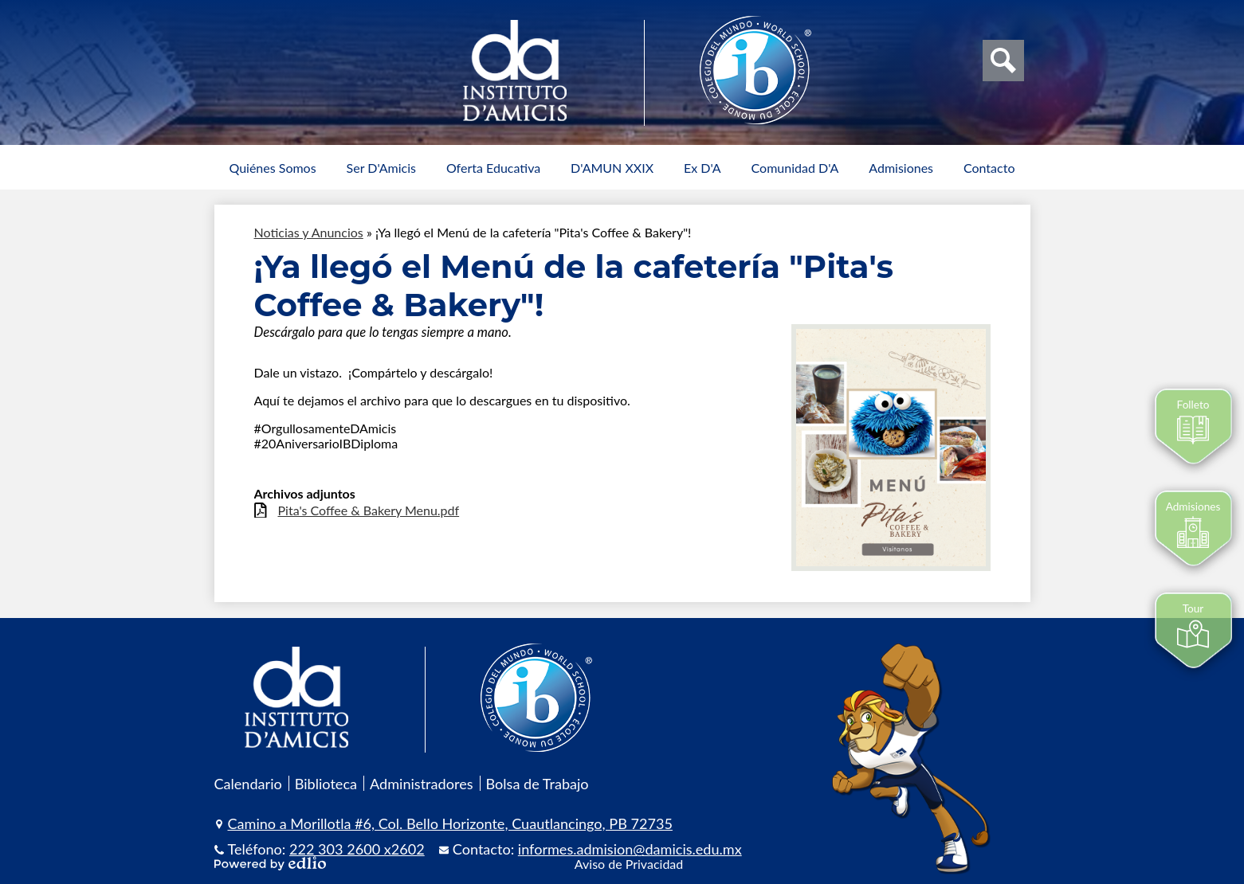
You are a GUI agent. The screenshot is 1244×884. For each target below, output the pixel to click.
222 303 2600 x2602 (357, 849)
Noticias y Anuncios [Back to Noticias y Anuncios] (308, 232)
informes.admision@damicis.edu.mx (630, 849)
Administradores (421, 783)
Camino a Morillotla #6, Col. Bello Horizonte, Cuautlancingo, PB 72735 (450, 823)
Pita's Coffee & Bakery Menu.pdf (369, 510)
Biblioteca (326, 783)
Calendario (248, 783)
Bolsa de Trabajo (537, 783)
